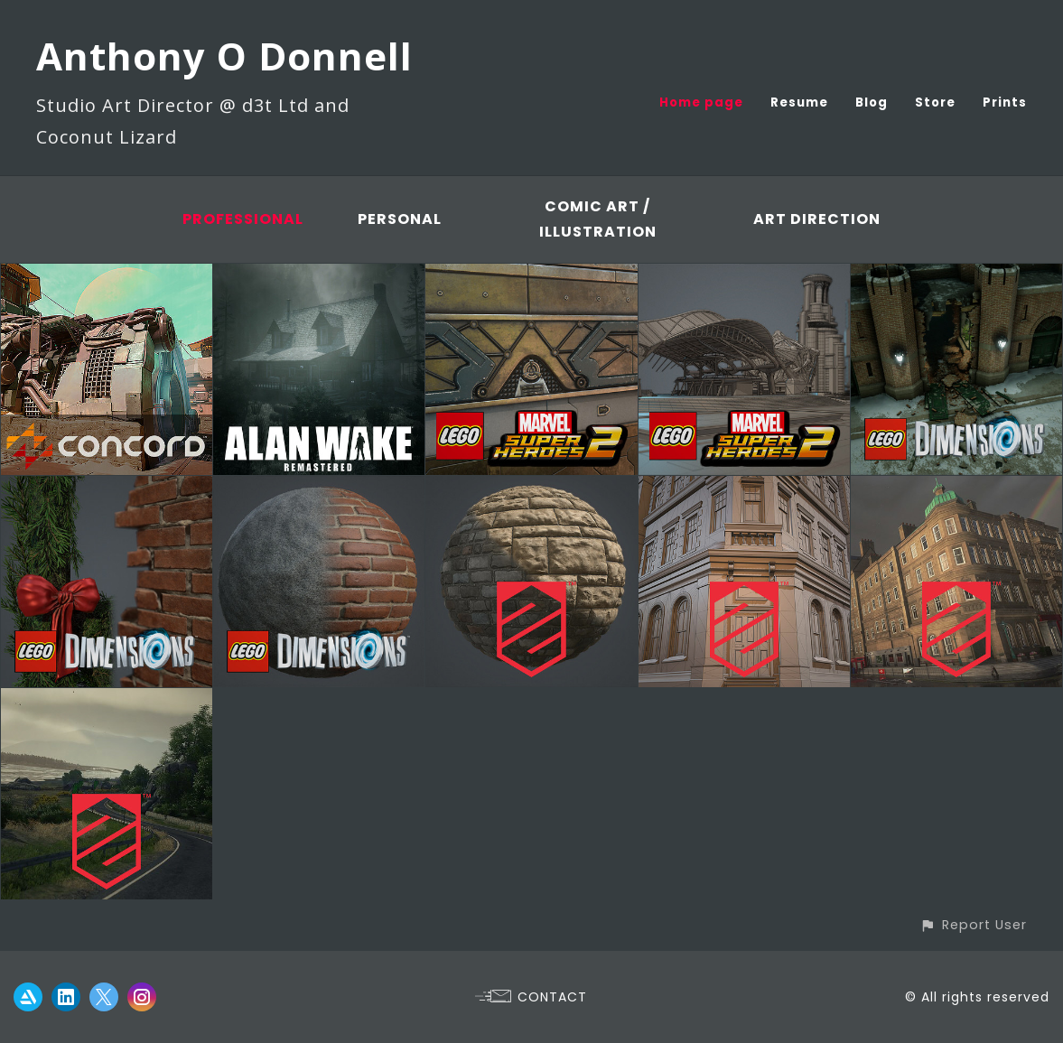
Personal (400, 219)
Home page (701, 102)
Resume (799, 102)
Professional (242, 219)
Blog (871, 102)
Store (935, 102)
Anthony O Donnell (224, 55)
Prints (1005, 102)
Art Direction (817, 219)
